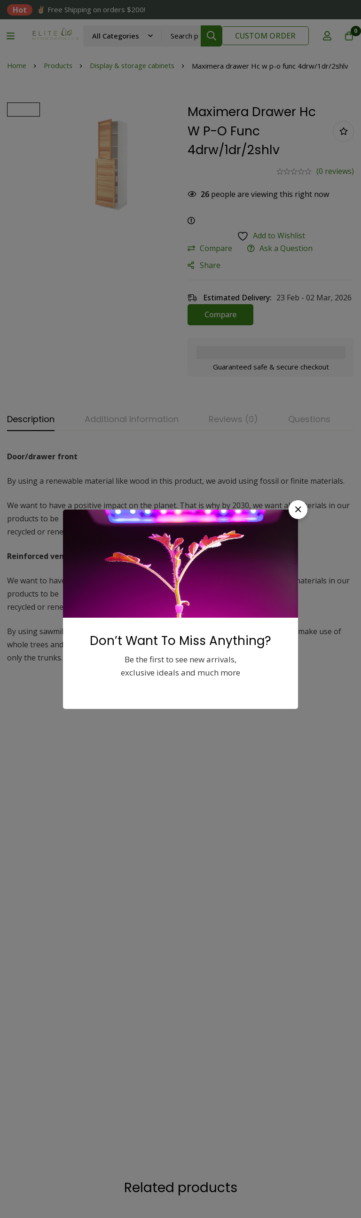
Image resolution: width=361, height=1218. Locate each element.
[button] (298, 509)
